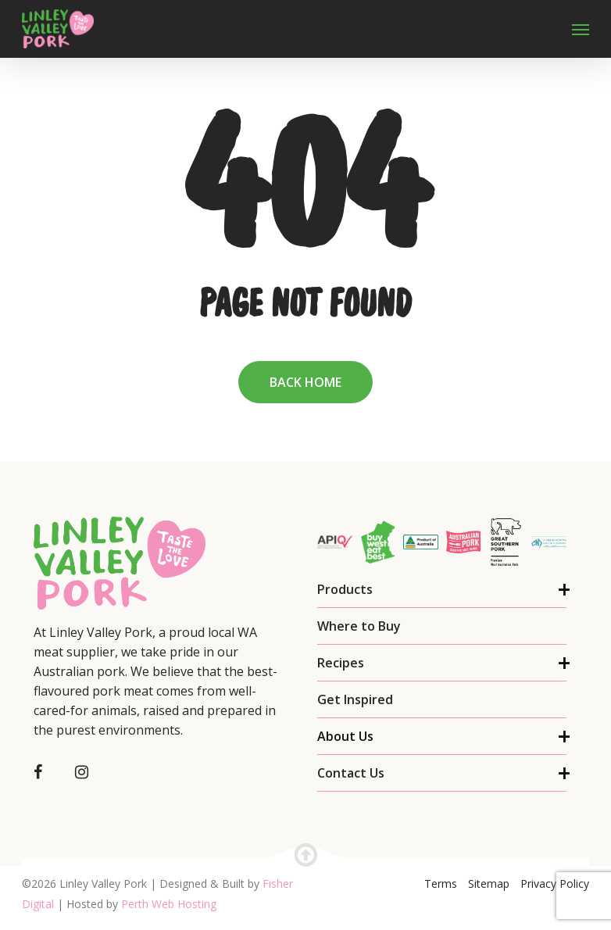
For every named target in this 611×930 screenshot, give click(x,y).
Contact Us (350, 773)
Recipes (340, 662)
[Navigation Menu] (580, 29)
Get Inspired (355, 699)
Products (345, 589)
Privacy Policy (554, 883)
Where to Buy (359, 626)
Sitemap (488, 883)
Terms (440, 883)
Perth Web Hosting (168, 903)
